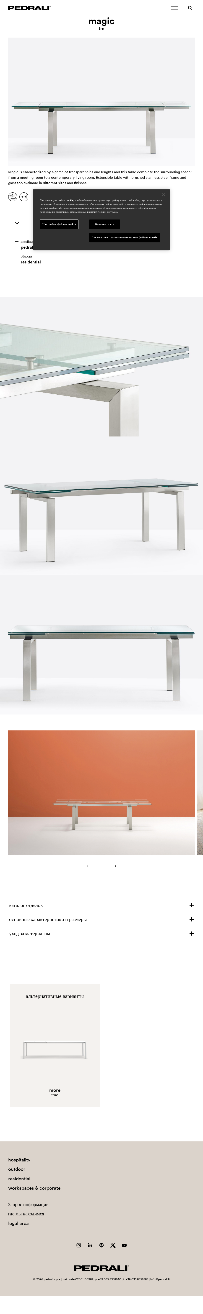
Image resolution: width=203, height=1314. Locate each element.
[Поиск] (190, 8)
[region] (101, 219)
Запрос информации (28, 1204)
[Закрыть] (164, 195)
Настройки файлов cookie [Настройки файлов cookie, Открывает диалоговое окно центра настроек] (59, 224)
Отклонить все (104, 224)
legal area (18, 1223)
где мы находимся (26, 1214)
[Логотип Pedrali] (29, 8)
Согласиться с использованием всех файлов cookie (125, 237)
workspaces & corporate (34, 1188)
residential (31, 262)
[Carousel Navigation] (101, 866)
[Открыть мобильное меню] (174, 8)
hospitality (19, 1160)
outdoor (16, 1169)
